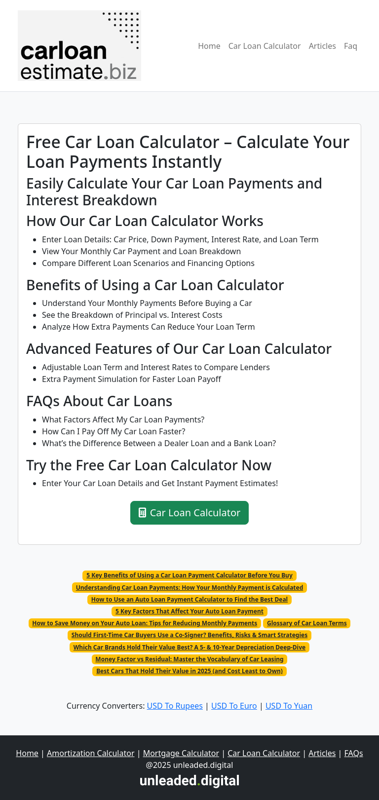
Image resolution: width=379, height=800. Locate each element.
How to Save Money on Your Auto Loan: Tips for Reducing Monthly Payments (144, 623)
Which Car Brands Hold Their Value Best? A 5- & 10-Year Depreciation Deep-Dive (189, 647)
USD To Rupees (175, 705)
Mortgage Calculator (181, 753)
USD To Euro (234, 705)
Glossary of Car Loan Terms (307, 623)
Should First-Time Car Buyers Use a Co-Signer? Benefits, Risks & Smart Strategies (189, 635)
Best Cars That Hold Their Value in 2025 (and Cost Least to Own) (189, 671)
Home (209, 45)
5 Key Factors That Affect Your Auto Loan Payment (189, 611)
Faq (350, 45)
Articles (322, 45)
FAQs (353, 753)
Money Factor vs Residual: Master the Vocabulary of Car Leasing (189, 659)
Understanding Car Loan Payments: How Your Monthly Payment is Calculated (189, 587)
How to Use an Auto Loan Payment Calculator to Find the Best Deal (189, 599)
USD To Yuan (288, 705)
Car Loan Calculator (264, 45)
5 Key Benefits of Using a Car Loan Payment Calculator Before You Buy (189, 575)
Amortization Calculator (90, 753)
